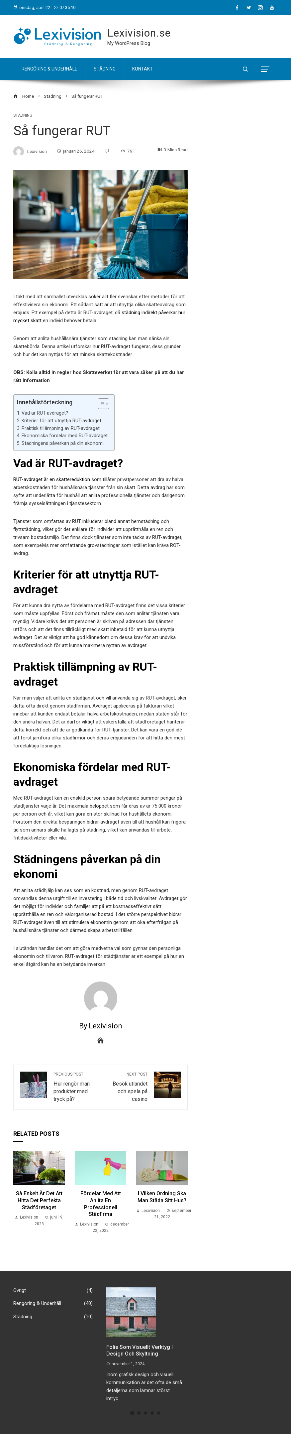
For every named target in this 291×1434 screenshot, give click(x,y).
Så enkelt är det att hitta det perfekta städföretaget (39, 1200)
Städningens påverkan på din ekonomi (63, 443)
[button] (132, 1413)
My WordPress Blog (128, 43)
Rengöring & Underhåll (49, 68)
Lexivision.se (139, 33)
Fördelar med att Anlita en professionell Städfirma (100, 1203)
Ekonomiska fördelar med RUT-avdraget (65, 435)
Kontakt (142, 68)
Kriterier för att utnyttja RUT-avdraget (61, 420)
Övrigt (53, 1290)
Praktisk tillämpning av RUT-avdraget (61, 428)
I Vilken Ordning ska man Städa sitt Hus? (162, 1197)
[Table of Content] (103, 403)
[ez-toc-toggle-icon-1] (100, 403)
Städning (105, 68)
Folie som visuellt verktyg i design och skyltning (139, 1350)
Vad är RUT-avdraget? (45, 413)
